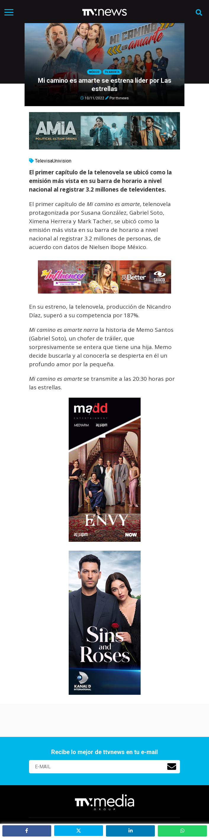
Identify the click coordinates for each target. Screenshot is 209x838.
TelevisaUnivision (53, 161)
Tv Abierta (112, 72)
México (94, 72)
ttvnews (122, 98)
